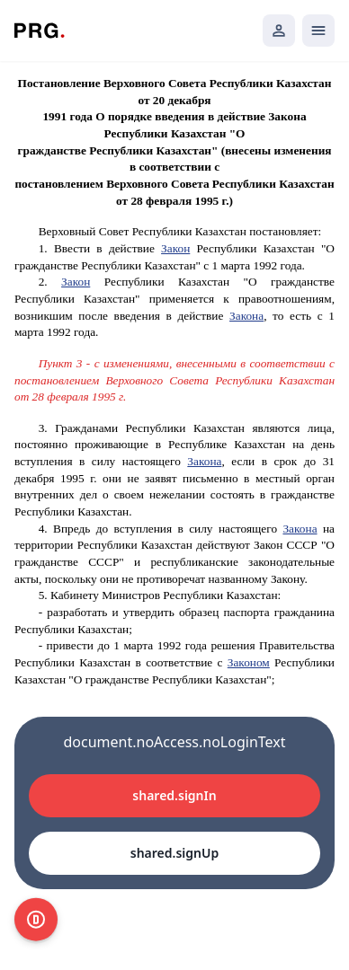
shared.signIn (174, 795)
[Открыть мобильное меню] (318, 30)
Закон (175, 248)
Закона (246, 315)
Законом (249, 662)
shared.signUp (174, 852)
